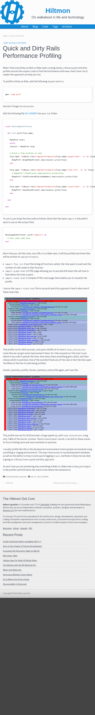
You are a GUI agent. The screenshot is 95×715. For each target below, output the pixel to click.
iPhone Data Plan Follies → (66, 484)
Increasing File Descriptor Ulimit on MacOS (21, 552)
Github (16, 530)
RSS (30, 530)
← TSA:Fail (8, 484)
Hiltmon (57, 10)
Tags (55, 26)
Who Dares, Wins (10, 557)
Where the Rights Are (12, 571)
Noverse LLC (8, 512)
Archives (67, 26)
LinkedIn (23, 530)
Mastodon (7, 530)
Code (45, 26)
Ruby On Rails (10, 43)
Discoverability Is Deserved (14, 585)
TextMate (21, 43)
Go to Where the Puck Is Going (16, 581)
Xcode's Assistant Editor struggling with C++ (22, 543)
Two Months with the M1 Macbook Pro (19, 567)
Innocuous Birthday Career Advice (17, 576)
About (24, 26)
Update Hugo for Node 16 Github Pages (20, 562)
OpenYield (44, 506)
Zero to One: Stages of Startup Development (22, 548)
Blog (35, 26)
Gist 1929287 (31, 113)
